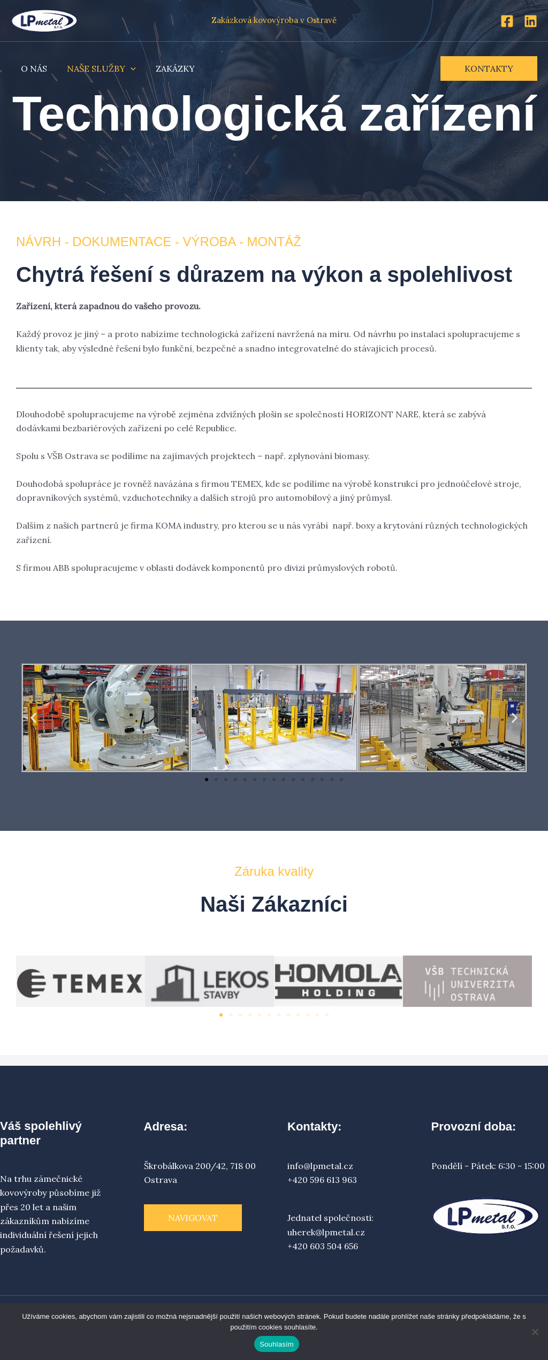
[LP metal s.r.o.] (44, 19)
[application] (126, 68)
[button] (488, 68)
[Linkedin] (530, 21)
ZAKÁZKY (168, 68)
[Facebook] (507, 21)
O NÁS (32, 68)
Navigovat (193, 1217)
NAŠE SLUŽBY (97, 68)
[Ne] (534, 1331)
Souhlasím (277, 1344)
